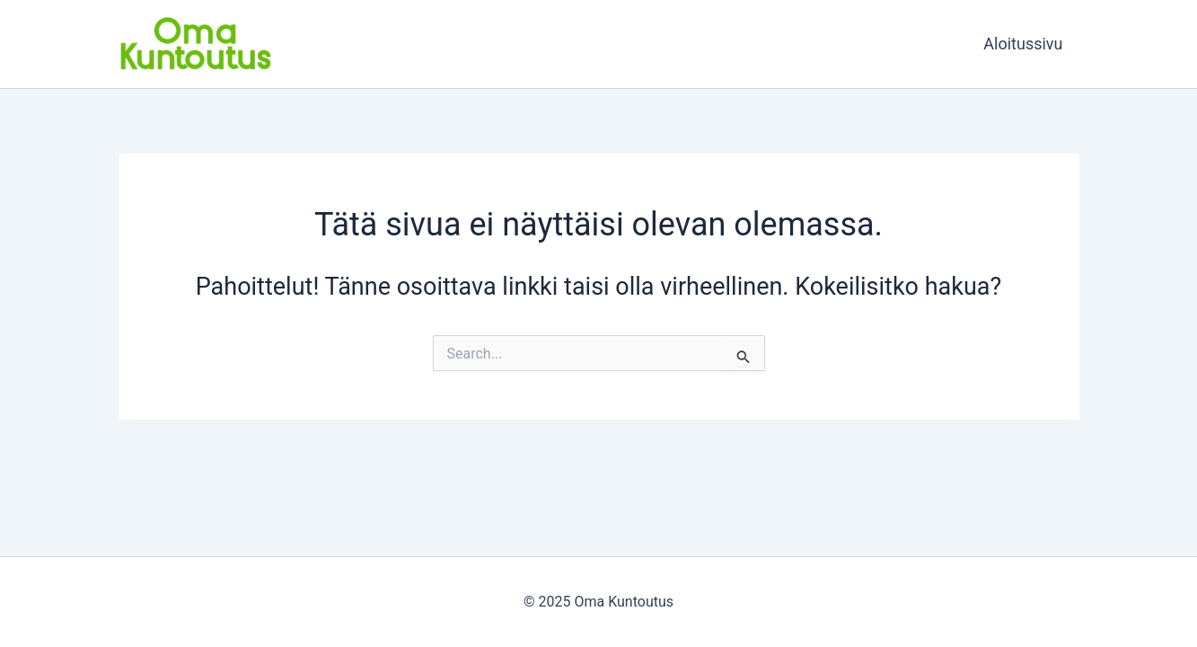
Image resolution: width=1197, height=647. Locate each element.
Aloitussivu (1022, 43)
